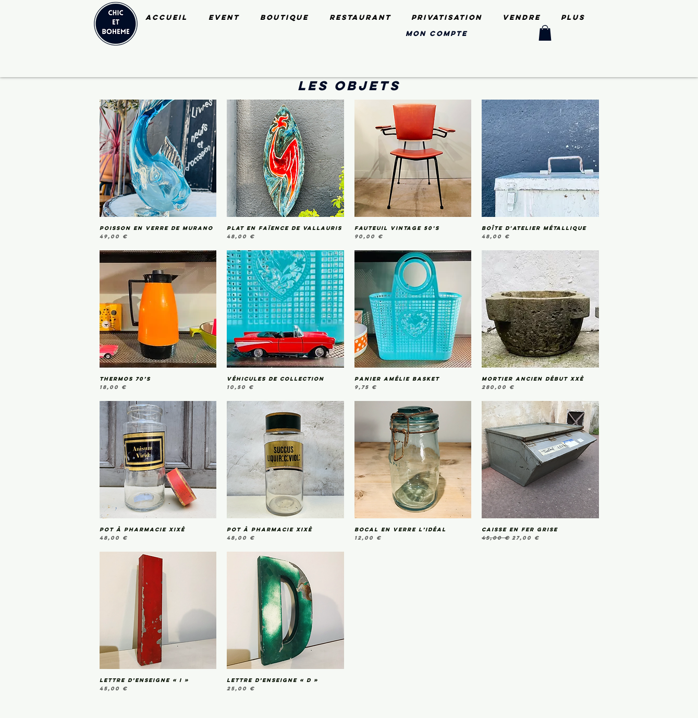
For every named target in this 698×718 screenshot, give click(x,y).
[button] (545, 33)
